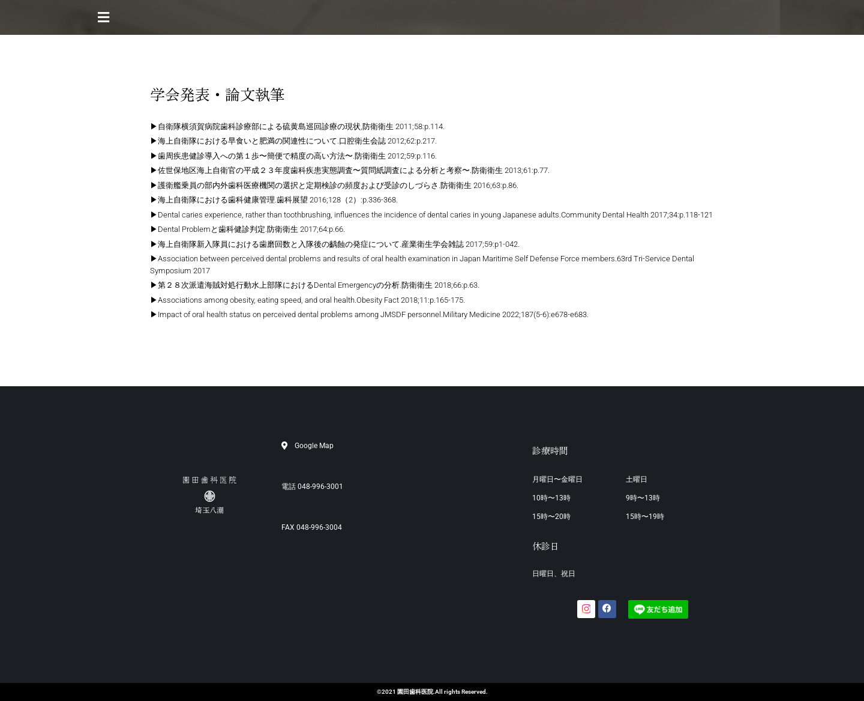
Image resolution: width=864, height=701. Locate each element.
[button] (432, 17)
